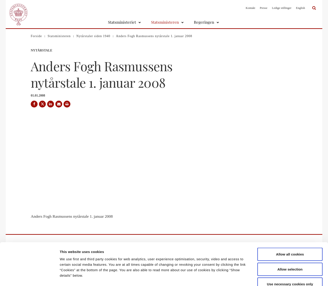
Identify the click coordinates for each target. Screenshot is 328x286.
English (300, 8)
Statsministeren (165, 22)
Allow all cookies (290, 226)
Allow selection (290, 241)
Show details (239, 277)
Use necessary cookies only (290, 256)
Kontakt (250, 8)
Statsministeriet (122, 22)
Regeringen (204, 22)
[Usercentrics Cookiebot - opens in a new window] (29, 277)
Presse (263, 8)
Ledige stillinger (282, 8)
